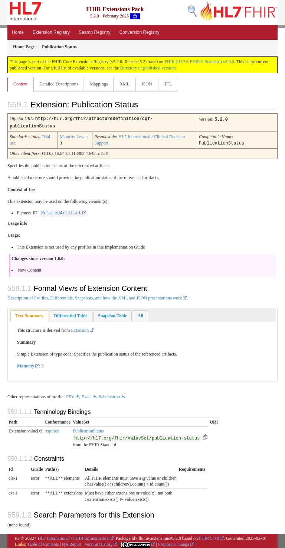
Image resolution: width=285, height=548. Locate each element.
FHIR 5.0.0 (209, 537)
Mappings (99, 84)
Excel (87, 395)
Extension (80, 329)
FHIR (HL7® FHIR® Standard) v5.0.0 (199, 61)
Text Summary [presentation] (29, 314)
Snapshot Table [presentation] (112, 314)
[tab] (29, 315)
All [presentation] (140, 314)
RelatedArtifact (61, 212)
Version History (99, 543)
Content (20, 84)
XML (124, 84)
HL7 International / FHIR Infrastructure (73, 537)
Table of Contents (43, 543)
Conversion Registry (139, 32)
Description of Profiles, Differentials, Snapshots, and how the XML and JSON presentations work (94, 296)
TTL (168, 84)
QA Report (71, 543)
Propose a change (173, 543)
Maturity (26, 364)
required (52, 429)
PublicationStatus (88, 429)
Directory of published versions (148, 68)
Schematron (109, 395)
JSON (146, 84)
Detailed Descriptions (58, 84)
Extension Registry (51, 32)
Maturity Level (73, 136)
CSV (70, 395)
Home (18, 32)
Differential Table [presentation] (70, 314)
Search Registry (94, 32)
